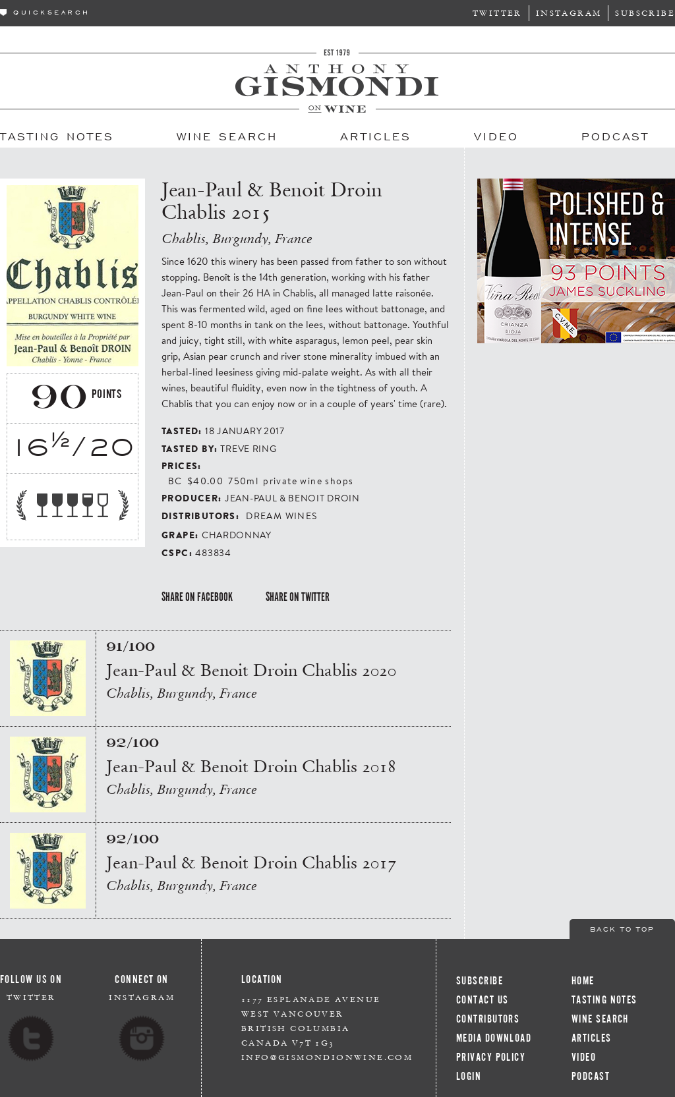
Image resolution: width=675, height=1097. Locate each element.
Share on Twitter (298, 597)
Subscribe (645, 13)
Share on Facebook (197, 597)
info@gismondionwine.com (327, 1057)
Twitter (497, 13)
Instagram (569, 13)
